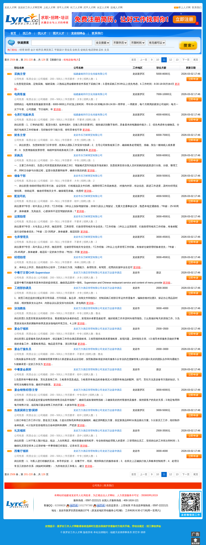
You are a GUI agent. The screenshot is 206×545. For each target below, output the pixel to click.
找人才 (42, 33)
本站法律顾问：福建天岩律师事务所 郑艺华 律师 (119, 532)
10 (157, 59)
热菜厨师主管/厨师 (26, 410)
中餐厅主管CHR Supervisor (32, 272)
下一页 (186, 59)
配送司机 (20, 196)
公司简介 (97, 485)
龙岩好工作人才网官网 (30, 7)
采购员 (18, 155)
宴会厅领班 (21, 328)
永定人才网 (103, 7)
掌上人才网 (182, 7)
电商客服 (20, 94)
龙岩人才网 (10, 7)
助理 (27, 49)
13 (177, 59)
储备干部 (20, 175)
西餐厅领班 (21, 451)
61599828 (66, 505)
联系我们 (196, 7)
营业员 (68, 49)
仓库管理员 (21, 237)
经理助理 (20, 257)
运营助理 (20, 216)
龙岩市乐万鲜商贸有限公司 (87, 135)
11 (164, 59)
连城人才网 (116, 7)
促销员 (84, 49)
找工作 (27, 33)
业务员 (76, 49)
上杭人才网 (49, 7)
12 (170, 59)
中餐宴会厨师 (22, 369)
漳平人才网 (63, 7)
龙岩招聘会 (78, 33)
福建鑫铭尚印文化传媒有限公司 (90, 73)
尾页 (195, 59)
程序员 (39, 49)
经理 (22, 49)
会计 (33, 49)
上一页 (143, 59)
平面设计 (59, 49)
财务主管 (20, 135)
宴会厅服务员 (22, 349)
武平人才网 (89, 7)
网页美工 (49, 49)
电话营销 (93, 49)
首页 (13, 33)
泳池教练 (20, 308)
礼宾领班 (20, 430)
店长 (101, 49)
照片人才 (58, 33)
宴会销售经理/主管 (26, 389)
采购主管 (20, 73)
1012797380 (92, 505)
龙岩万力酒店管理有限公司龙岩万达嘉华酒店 (97, 272)
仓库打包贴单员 (24, 114)
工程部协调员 (22, 288)
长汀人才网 (76, 7)
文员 (106, 49)
